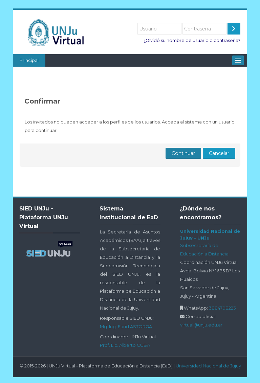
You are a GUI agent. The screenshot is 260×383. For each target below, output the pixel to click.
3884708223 (222, 308)
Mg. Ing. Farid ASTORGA (126, 326)
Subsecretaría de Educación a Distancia (204, 249)
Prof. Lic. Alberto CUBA (125, 345)
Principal (29, 60)
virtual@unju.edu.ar (201, 325)
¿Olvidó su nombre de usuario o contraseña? (192, 40)
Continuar (183, 153)
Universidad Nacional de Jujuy (208, 365)
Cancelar (219, 153)
